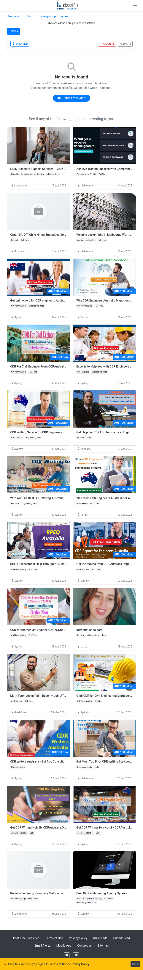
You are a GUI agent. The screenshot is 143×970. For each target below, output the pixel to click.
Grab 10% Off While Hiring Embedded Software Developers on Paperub (57, 234)
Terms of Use (54, 938)
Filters (14, 31)
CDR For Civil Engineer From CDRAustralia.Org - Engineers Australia (55, 366)
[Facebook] (66, 955)
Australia (13, 16)
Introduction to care (89, 630)
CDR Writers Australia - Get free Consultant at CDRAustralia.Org (52, 761)
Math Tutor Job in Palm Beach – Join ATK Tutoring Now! (47, 695)
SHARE (125, 43)
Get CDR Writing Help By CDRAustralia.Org (38, 827)
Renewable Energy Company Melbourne (36, 893)
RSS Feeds (100, 938)
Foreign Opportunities (54, 16)
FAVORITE (107, 43)
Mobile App (64, 945)
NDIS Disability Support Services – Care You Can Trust (46, 169)
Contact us (84, 945)
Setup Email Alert (71, 98)
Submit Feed (121, 938)
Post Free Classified (26, 938)
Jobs (28, 16)
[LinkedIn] (76, 955)
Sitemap (103, 945)
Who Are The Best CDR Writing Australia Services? (43, 498)
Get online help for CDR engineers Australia (39, 300)
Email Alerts (42, 945)
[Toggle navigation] (135, 5)
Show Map (20, 43)
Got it (135, 964)
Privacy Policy (78, 938)
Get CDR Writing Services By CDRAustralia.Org (107, 827)
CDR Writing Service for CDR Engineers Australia (42, 432)
